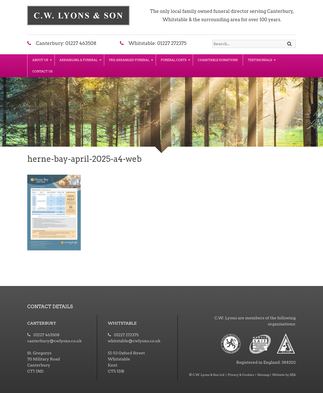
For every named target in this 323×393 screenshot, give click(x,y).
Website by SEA (284, 375)
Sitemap (263, 375)
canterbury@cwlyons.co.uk (54, 340)
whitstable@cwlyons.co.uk (134, 340)
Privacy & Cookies (241, 375)
